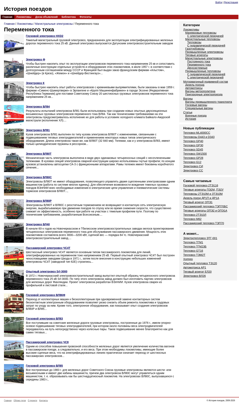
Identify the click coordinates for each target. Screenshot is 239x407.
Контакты (43, 400)
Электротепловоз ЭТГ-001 (200, 238)
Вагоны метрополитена (200, 91)
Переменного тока (199, 64)
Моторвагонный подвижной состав (205, 81)
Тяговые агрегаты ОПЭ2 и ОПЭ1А (205, 210)
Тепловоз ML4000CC (196, 132)
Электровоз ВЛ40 (38, 224)
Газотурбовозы (195, 48)
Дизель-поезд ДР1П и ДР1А (201, 198)
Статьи (187, 112)
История (190, 118)
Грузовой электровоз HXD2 (44, 36)
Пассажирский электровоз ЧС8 (47, 342)
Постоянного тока (198, 61)
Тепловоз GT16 (193, 250)
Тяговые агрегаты (196, 55)
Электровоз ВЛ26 (194, 275)
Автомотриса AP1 (194, 267)
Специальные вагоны (199, 108)
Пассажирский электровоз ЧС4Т (48, 248)
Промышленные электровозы (204, 51)
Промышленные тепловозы (203, 71)
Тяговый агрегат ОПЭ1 (198, 202)
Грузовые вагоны (196, 105)
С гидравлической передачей (206, 45)
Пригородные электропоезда (203, 94)
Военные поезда (196, 115)
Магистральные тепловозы (202, 39)
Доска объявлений (46, 17)
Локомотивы (23, 17)
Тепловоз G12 (192, 162)
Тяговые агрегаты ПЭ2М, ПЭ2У (203, 189)
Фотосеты (85, 17)
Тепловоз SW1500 (195, 153)
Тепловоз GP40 (193, 141)
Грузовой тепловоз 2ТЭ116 (200, 185)
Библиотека (68, 17)
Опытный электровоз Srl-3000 (46, 271)
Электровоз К (35, 83)
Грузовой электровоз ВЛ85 (44, 365)
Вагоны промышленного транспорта (208, 101)
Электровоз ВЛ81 (38, 130)
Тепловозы (194, 42)
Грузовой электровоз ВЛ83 (44, 318)
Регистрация (231, 2)
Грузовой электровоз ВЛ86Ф (45, 295)
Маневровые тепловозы (200, 32)
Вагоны (188, 98)
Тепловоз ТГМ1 (193, 242)
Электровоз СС (193, 170)
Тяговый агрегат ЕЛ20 (197, 271)
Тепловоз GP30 (193, 145)
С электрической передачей (205, 36)
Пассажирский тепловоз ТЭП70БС (205, 206)
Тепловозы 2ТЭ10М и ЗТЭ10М (203, 193)
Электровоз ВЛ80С (39, 177)
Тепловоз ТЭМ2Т (194, 254)
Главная (7, 17)
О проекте (32, 400)
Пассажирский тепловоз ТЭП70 (203, 223)
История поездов (28, 9)
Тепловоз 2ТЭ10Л (194, 214)
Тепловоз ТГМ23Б (195, 246)
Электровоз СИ (193, 166)
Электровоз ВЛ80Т (38, 153)
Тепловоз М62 (192, 219)
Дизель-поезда (194, 84)
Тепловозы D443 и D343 (199, 137)
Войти (218, 2)
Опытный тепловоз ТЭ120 (200, 263)
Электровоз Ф (35, 59)
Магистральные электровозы (54, 23)
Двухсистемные (197, 67)
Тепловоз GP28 (193, 157)
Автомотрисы (194, 88)
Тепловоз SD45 (193, 149)
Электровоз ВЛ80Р (39, 200)
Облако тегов (20, 400)
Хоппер (188, 259)
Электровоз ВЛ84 (38, 106)
